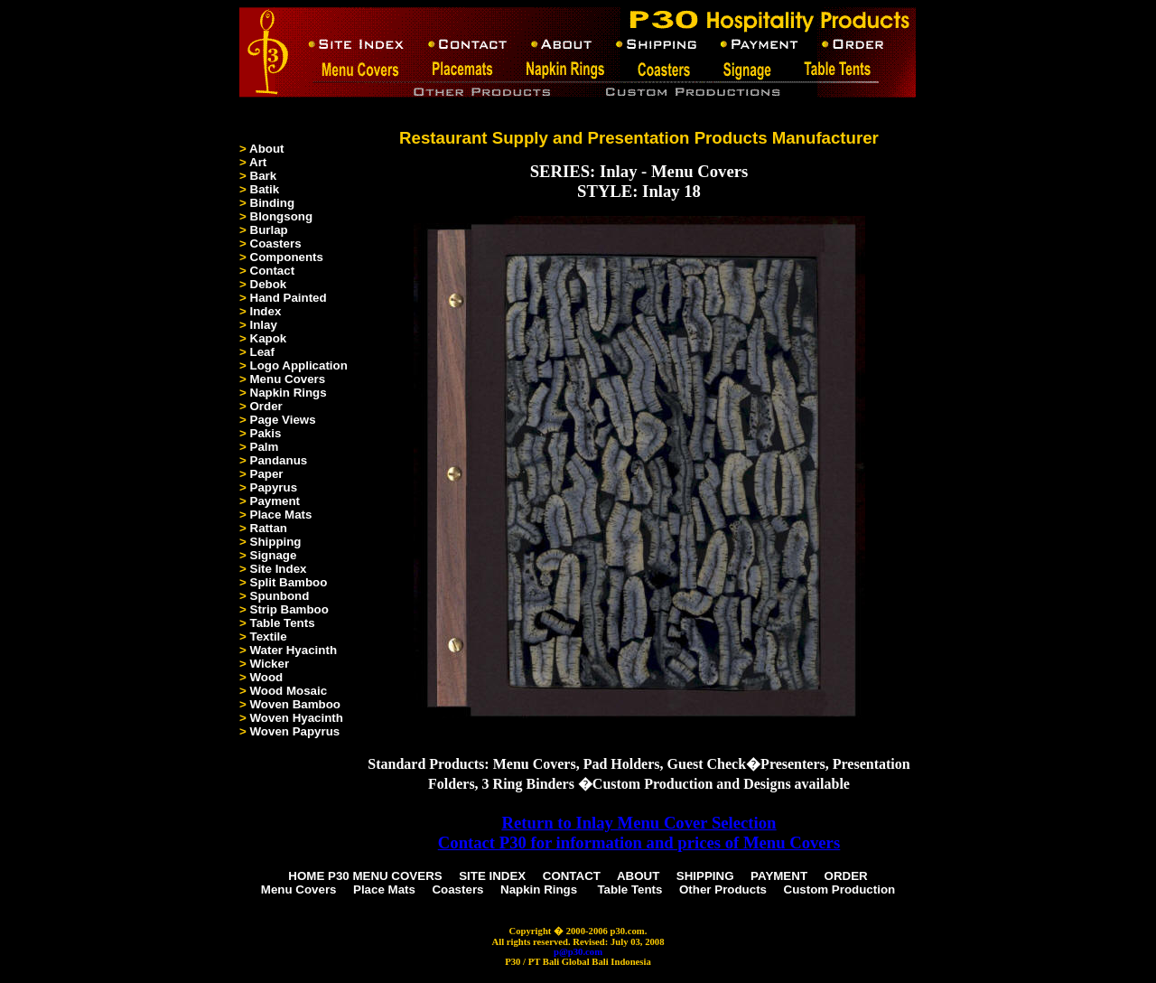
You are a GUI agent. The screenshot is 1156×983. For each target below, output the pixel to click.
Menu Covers (288, 379)
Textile (268, 636)
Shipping (276, 541)
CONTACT (572, 876)
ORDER (846, 876)
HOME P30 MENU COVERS (365, 876)
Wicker (270, 663)
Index (266, 311)
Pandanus (279, 460)
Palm (264, 447)
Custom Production (840, 889)
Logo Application (299, 365)
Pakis (266, 433)
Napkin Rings (288, 392)
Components (286, 257)
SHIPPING (705, 876)
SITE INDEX (492, 876)
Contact (272, 270)
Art (257, 162)
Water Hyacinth (294, 650)
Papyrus (274, 487)
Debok (268, 284)
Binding (272, 203)
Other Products (723, 889)
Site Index (278, 569)
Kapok (268, 338)
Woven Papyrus (295, 731)
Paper (267, 474)
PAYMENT (778, 876)
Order (266, 406)
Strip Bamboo (289, 609)
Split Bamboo (289, 582)
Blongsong (281, 216)
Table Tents (282, 623)
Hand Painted (288, 297)
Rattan (268, 528)
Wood (267, 677)
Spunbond (280, 596)
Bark (263, 176)
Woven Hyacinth (296, 718)
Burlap (269, 230)
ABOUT (638, 876)
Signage (273, 555)
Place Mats (281, 514)
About (266, 148)
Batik (265, 189)
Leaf (262, 352)
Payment (275, 501)
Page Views (283, 419)
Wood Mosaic (289, 690)
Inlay (263, 325)
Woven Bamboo (295, 704)
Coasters (276, 243)
